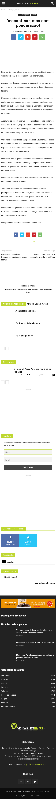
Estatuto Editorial (44, 791)
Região (4, 699)
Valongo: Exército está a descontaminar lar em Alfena (42, 255)
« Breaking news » (24, 335)
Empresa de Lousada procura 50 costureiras (35, 643)
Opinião (33, 15)
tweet (35, 241)
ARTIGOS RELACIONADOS (13, 304)
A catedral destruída (26, 311)
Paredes (4, 679)
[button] (52, 3)
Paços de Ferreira (8, 695)
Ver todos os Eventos (45, 583)
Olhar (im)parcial (24, 15)
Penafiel (4, 683)
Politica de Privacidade (26, 791)
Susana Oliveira (21, 31)
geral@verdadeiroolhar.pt (36, 764)
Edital (9, 562)
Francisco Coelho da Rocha (24, 375)
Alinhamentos (8, 362)
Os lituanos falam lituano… (28, 323)
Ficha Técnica (11, 791)
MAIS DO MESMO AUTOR (37, 304)
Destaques (5, 675)
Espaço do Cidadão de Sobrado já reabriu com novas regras (14, 257)
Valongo (4, 691)
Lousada (5, 687)
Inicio (3, 10)
